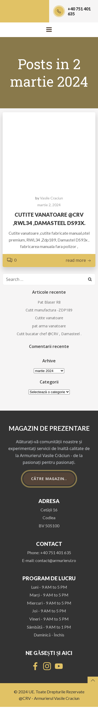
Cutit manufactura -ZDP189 (49, 310)
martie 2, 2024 (49, 205)
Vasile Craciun (51, 198)
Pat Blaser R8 (49, 302)
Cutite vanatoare (49, 317)
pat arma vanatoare (49, 325)
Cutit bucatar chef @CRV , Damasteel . (49, 333)
